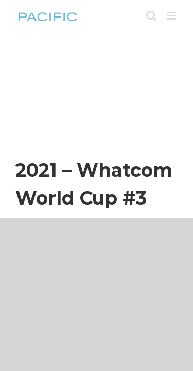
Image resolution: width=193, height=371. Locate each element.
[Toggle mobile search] (151, 15)
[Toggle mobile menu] (172, 15)
